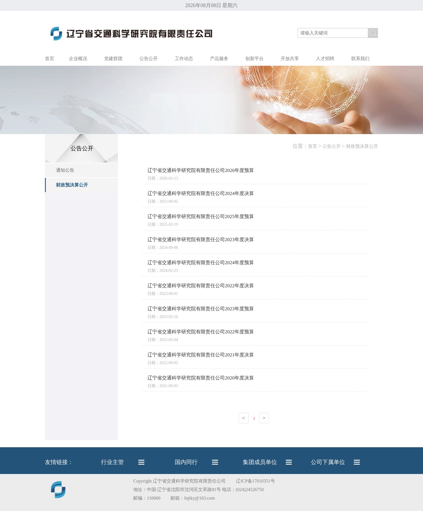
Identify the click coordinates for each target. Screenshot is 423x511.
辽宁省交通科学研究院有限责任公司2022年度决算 (200, 285)
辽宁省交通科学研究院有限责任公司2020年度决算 (200, 378)
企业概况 (78, 58)
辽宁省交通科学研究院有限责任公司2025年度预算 (200, 216)
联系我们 (360, 58)
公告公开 (148, 58)
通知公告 (65, 170)
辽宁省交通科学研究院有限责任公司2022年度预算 (200, 331)
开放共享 (290, 58)
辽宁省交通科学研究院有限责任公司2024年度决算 (200, 193)
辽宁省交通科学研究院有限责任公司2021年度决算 (200, 355)
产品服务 (219, 58)
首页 (49, 58)
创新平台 (254, 58)
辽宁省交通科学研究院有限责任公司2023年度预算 (200, 308)
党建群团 (113, 58)
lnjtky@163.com (199, 498)
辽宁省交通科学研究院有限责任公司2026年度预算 (200, 170)
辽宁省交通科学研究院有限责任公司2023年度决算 (200, 239)
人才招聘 (325, 58)
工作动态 (184, 58)
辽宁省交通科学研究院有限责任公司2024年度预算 (200, 262)
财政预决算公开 (72, 184)
